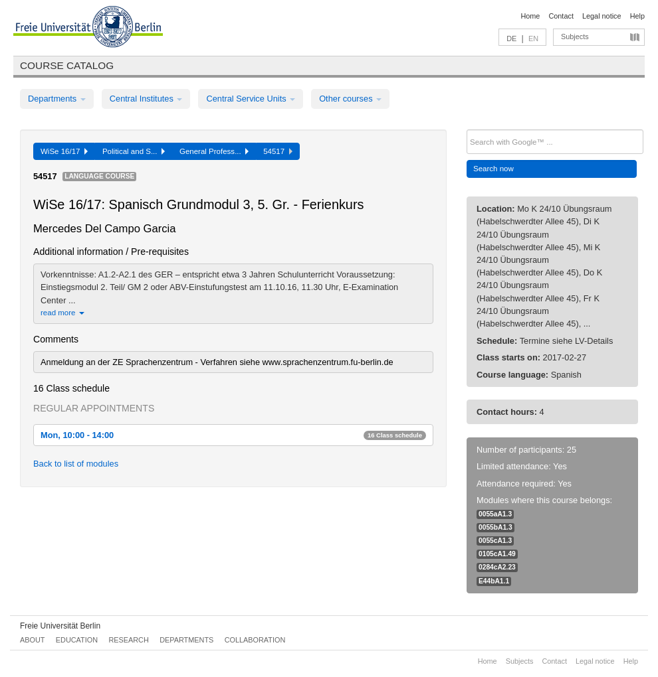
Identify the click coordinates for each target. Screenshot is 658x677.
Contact (560, 16)
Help (637, 16)
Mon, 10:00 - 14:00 (233, 435)
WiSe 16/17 (64, 151)
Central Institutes (146, 99)
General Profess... (214, 151)
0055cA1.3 (495, 540)
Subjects (575, 36)
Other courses (350, 99)
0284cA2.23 (497, 567)
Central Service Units (250, 99)
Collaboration (255, 640)
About (32, 640)
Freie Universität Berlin (60, 626)
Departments (57, 99)
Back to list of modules (75, 464)
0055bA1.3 (495, 527)
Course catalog (67, 65)
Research (128, 640)
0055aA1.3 (495, 514)
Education (77, 640)
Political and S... (133, 151)
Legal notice (601, 16)
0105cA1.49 (497, 554)
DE (511, 38)
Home (530, 16)
